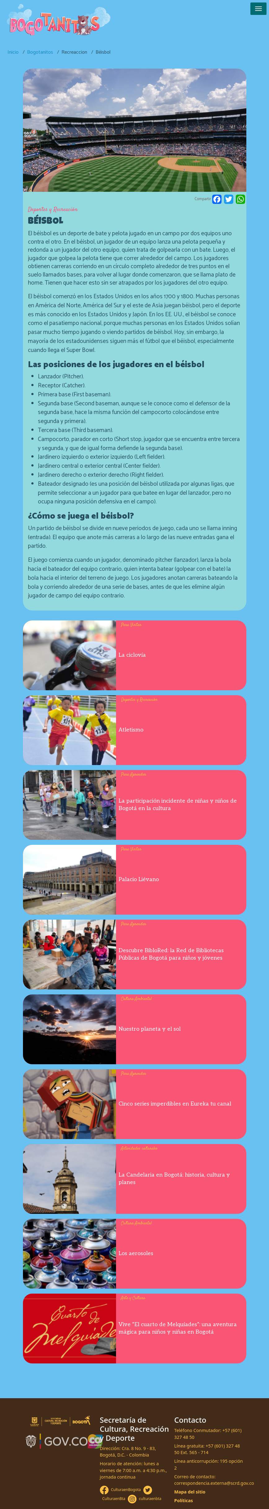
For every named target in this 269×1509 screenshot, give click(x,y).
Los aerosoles (136, 1253)
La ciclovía (132, 655)
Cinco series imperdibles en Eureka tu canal (175, 1104)
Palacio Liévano (139, 879)
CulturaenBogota (126, 1489)
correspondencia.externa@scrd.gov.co (214, 1483)
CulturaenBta (113, 1498)
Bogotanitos (40, 52)
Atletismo (131, 730)
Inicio (13, 52)
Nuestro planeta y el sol (150, 1029)
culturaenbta (150, 1498)
